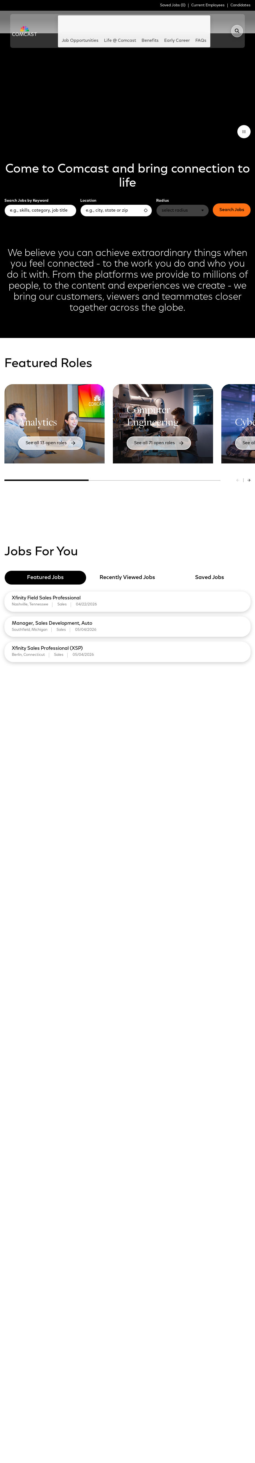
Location (88, 178)
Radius (162, 178)
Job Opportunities (88, 23)
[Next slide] (249, 457)
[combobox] (116, 187)
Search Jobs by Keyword (26, 178)
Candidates (240, 5)
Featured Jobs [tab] (45, 554)
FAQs (190, 20)
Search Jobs (231, 187)
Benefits (149, 20)
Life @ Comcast (118, 23)
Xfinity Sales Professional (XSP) (48, 626)
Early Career (166, 23)
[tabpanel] (127, 602)
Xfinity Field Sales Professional (47, 574)
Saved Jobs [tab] (209, 554)
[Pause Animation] (244, 108)
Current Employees (208, 5)
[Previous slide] (238, 457)
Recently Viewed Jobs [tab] (127, 554)
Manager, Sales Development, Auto (53, 600)
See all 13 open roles (42, 421)
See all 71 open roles (151, 421)
